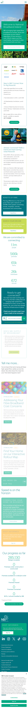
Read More (13, 213)
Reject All (14, 701)
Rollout (16, 448)
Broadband (17, 397)
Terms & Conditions (6, 649)
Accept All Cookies (14, 705)
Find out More (13, 522)
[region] (14, 690)
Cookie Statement (6, 664)
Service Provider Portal (7, 660)
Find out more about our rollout (14, 603)
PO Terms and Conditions (8, 651)
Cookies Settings (13, 697)
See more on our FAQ (10, 483)
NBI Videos (4, 671)
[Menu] (25, 2)
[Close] (26, 673)
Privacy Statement (6, 647)
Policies (3, 653)
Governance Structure (7, 645)
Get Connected (14, 353)
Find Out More (14, 122)
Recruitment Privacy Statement (9, 667)
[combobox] (14, 318)
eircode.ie (21, 322)
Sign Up (13, 544)
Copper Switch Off (6, 662)
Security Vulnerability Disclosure (9, 656)
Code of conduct (5, 669)
